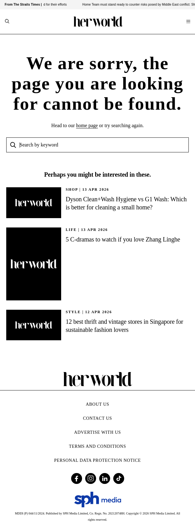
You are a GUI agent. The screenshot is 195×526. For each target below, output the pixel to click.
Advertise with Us (97, 432)
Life (71, 229)
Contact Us (97, 418)
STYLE (73, 312)
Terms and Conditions (97, 446)
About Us (97, 404)
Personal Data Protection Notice (97, 460)
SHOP (72, 189)
